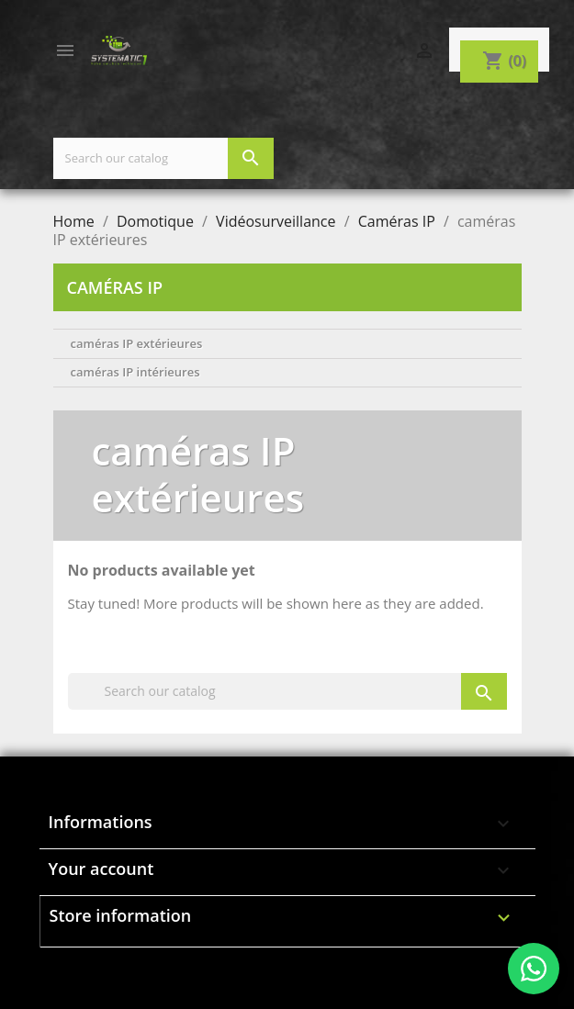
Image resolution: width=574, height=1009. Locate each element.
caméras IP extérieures (137, 343)
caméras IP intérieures (135, 372)
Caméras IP (115, 287)
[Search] (163, 158)
